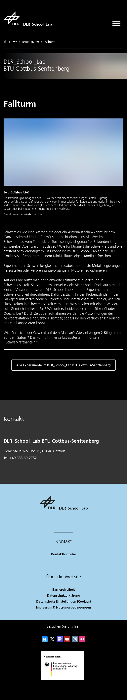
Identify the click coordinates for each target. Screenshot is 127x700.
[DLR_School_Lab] (28, 18)
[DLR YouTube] (67, 640)
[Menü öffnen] (116, 22)
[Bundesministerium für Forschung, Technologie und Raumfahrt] (63, 679)
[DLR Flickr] (82, 640)
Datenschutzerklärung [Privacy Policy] (63, 595)
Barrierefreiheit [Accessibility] (63, 589)
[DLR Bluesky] (45, 640)
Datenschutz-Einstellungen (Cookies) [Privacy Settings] (63, 601)
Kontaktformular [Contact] (63, 554)
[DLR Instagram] (75, 640)
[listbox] (15, 41)
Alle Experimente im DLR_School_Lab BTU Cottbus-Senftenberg (63, 365)
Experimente (30, 41)
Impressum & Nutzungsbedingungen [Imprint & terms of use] (63, 607)
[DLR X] (52, 640)
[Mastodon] (60, 640)
